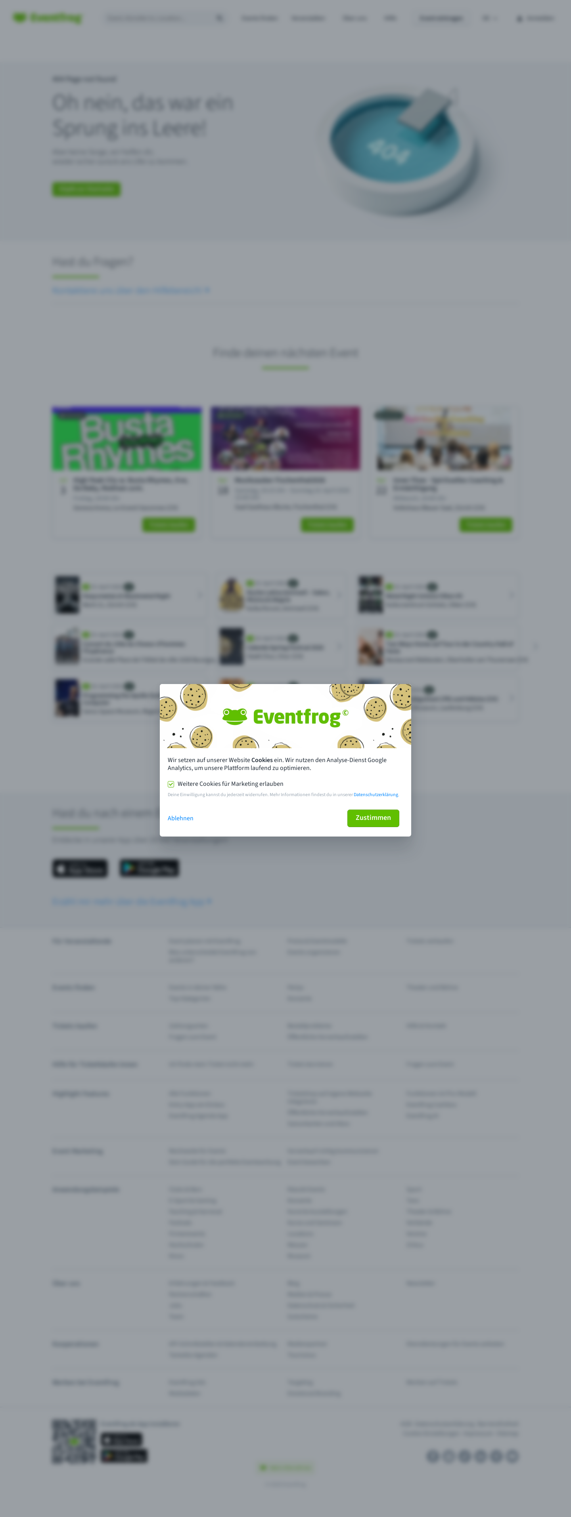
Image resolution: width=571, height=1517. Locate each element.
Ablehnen (181, 818)
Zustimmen (373, 818)
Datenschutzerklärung (376, 794)
